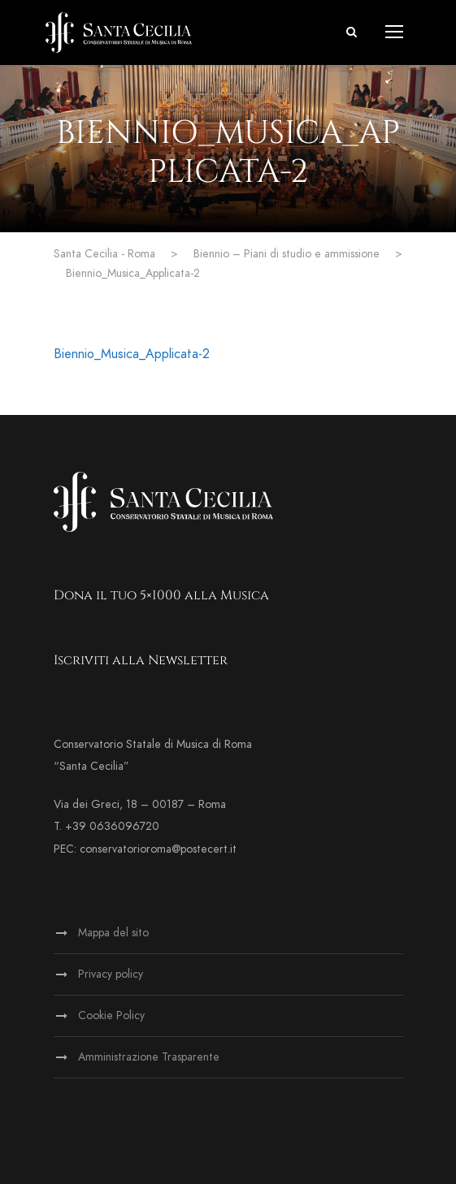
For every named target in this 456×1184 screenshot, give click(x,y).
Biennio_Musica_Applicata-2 (132, 354)
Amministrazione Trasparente (148, 1057)
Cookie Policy (111, 1015)
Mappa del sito (113, 932)
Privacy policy (110, 974)
